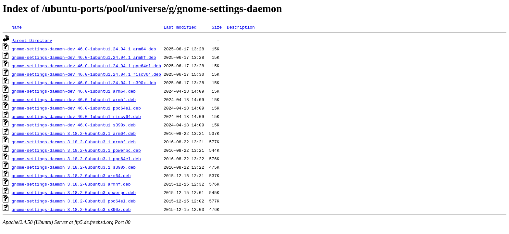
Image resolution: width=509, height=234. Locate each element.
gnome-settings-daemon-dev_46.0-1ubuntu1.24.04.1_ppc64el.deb (86, 66)
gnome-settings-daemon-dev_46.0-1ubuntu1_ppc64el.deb (76, 108)
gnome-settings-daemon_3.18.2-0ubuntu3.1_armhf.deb (74, 142)
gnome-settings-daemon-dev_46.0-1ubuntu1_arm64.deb (74, 91)
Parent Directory (32, 40)
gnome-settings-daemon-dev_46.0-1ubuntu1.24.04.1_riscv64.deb (86, 74)
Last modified (180, 27)
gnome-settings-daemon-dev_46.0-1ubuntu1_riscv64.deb (76, 116)
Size (217, 27)
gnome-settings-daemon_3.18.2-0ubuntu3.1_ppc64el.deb (76, 159)
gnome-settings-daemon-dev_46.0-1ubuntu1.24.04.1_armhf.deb (84, 57)
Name (17, 27)
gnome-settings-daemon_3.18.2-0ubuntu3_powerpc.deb (74, 192)
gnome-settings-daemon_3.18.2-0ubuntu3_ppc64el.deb (74, 201)
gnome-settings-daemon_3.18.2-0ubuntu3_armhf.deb (71, 184)
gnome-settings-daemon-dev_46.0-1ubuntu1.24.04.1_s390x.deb (84, 82)
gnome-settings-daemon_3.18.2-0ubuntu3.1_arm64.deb (74, 133)
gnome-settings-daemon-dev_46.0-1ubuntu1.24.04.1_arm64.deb (84, 49)
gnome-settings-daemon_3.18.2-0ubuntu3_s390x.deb (71, 209)
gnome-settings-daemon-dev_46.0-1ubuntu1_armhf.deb (74, 99)
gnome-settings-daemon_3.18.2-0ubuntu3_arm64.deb (71, 175)
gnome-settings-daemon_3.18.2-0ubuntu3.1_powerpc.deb (76, 150)
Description (241, 27)
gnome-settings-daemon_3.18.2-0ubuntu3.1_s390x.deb (74, 167)
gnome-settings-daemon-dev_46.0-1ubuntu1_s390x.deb (74, 125)
